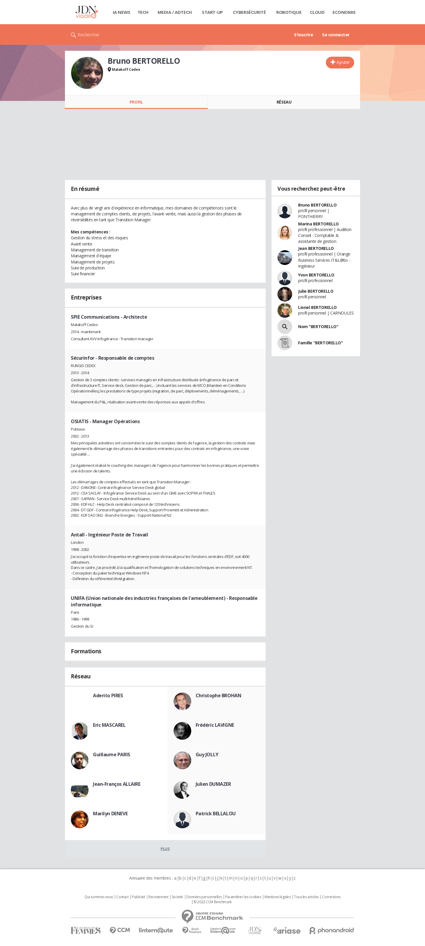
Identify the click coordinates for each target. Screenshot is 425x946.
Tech (143, 12)
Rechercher (89, 34)
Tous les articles (306, 897)
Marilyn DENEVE (110, 813)
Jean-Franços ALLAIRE (116, 784)
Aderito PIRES (108, 695)
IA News (121, 12)
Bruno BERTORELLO (317, 205)
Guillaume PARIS (111, 754)
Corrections (331, 897)
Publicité (138, 897)
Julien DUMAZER (213, 784)
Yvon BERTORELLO (316, 275)
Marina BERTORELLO (318, 224)
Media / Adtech (175, 12)
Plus (165, 848)
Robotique (288, 12)
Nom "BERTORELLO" (318, 326)
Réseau (284, 102)
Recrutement (158, 897)
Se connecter (336, 34)
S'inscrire (303, 34)
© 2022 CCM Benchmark (213, 902)
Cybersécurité (249, 12)
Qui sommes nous (98, 897)
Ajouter (343, 62)
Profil (136, 102)
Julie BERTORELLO (315, 291)
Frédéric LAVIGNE (215, 725)
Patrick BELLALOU (216, 813)
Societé (177, 897)
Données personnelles (204, 897)
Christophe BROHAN (218, 695)
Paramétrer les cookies (243, 897)
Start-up (212, 12)
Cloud (317, 12)
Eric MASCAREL (109, 725)
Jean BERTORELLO (316, 248)
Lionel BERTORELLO (317, 307)
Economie (344, 12)
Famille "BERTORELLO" (320, 343)
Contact (122, 897)
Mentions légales (277, 897)
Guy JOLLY (207, 754)
